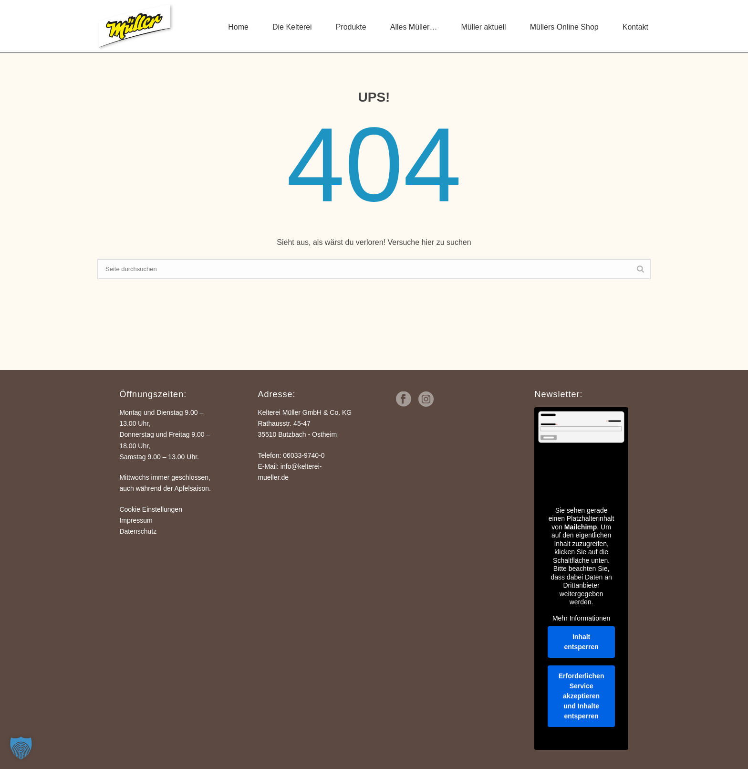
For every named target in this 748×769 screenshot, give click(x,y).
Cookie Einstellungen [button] (150, 509)
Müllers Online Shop (564, 27)
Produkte (351, 27)
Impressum (135, 520)
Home (238, 27)
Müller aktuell (483, 27)
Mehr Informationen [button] (581, 618)
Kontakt (635, 27)
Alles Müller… (413, 27)
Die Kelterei (292, 27)
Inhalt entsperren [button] (581, 642)
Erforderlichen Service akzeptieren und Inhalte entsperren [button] (581, 696)
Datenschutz (137, 531)
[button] (21, 748)
